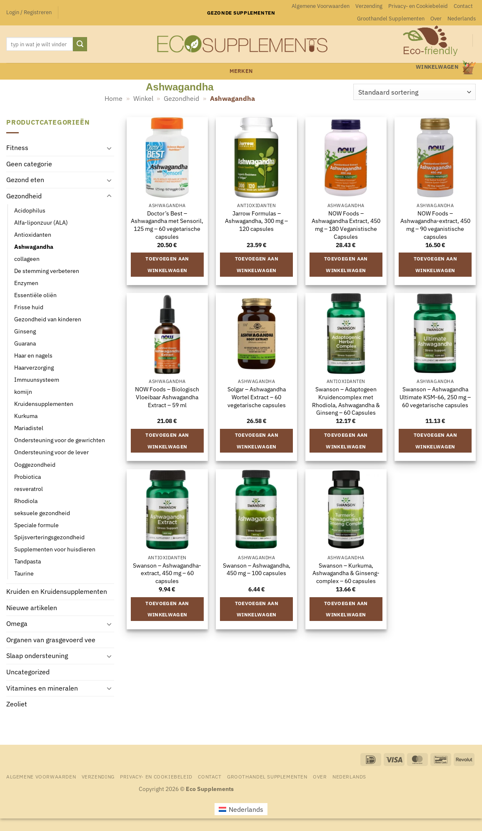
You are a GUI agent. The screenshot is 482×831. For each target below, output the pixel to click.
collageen (27, 259)
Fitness (17, 147)
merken (241, 71)
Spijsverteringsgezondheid (49, 537)
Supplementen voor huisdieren (54, 549)
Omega (16, 623)
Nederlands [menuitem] (246, 809)
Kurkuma (25, 416)
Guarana (25, 343)
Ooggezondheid (34, 464)
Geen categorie (29, 164)
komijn (23, 391)
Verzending (368, 6)
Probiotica (27, 476)
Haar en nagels (33, 355)
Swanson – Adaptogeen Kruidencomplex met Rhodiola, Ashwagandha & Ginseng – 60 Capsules (346, 400)
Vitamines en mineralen (42, 687)
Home (113, 98)
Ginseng (25, 331)
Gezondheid (181, 98)
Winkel (143, 98)
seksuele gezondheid (42, 513)
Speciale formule (36, 525)
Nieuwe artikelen (31, 607)
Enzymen (26, 283)
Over (436, 18)
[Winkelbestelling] (414, 92)
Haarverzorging (34, 367)
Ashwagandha (33, 246)
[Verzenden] (80, 44)
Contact (463, 6)
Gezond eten (25, 179)
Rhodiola (25, 501)
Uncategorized (28, 672)
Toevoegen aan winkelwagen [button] (167, 264)
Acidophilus (29, 210)
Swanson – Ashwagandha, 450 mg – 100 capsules (256, 569)
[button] (29, 12)
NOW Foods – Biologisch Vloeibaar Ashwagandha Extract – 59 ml (167, 396)
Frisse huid (28, 307)
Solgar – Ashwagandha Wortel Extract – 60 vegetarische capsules (256, 396)
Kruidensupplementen (43, 404)
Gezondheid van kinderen (47, 319)
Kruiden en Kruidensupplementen (56, 591)
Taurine (24, 573)
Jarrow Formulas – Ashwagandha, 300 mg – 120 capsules (256, 221)
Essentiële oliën (35, 295)
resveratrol (28, 489)
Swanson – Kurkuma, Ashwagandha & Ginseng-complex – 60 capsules (346, 573)
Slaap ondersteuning (37, 655)
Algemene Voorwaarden (321, 6)
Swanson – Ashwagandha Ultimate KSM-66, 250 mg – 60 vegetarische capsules (435, 396)
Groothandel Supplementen (391, 18)
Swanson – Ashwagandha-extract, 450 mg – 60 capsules (167, 573)
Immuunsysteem (36, 379)
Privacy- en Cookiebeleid (418, 6)
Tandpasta (27, 561)
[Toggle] (109, 148)
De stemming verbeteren (46, 271)
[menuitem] (461, 19)
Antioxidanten (32, 234)
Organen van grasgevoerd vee (50, 640)
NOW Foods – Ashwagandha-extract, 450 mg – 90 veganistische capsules (435, 225)
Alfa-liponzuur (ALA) (41, 222)
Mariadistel (28, 428)
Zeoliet (16, 704)
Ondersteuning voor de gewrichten (59, 440)
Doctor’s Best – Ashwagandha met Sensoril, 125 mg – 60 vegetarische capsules (167, 225)
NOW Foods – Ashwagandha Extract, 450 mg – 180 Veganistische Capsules (346, 225)
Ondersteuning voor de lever (51, 452)
